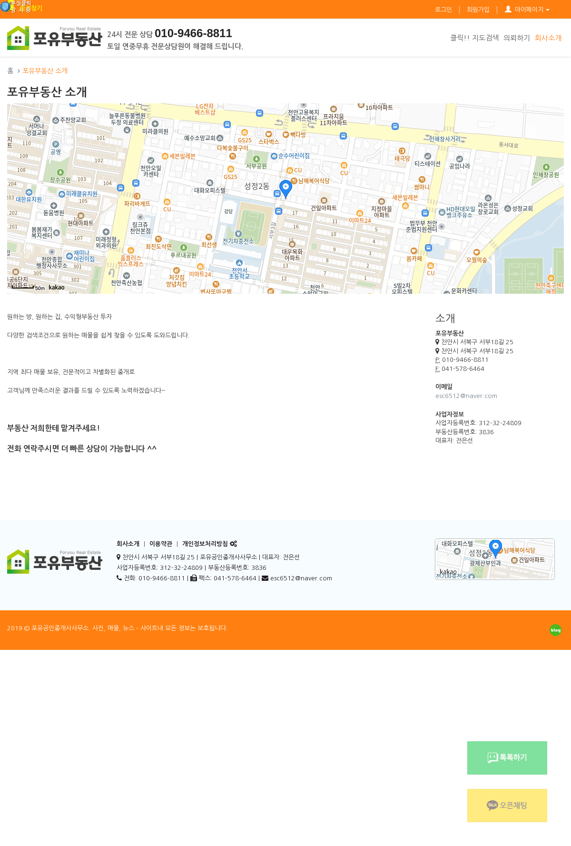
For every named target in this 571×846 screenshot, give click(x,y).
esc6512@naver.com (466, 396)
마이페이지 (527, 10)
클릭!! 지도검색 (474, 37)
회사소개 (548, 37)
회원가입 (478, 10)
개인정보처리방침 (205, 544)
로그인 (443, 10)
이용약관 (160, 544)
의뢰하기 (516, 37)
